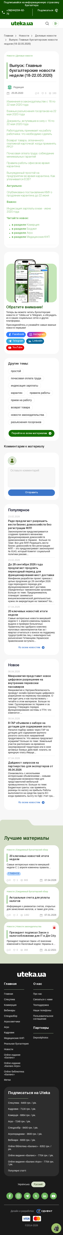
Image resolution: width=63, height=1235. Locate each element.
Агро (30, 233)
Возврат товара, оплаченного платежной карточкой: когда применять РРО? (31, 143)
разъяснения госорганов (26, 422)
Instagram (39, 334)
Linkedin (37, 341)
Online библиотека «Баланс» (14, 1073)
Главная (8, 993)
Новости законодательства (28, 926)
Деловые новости (24, 56)
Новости (11, 56)
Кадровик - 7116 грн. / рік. (22, 1109)
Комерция (33, 225)
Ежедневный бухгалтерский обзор (32, 850)
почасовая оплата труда (26, 378)
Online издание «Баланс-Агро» (12, 1064)
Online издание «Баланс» (12, 1056)
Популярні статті (17, 1170)
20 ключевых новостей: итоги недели (29, 858)
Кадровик (9, 1032)
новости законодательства (27, 414)
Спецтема (9, 999)
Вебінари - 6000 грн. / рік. (22, 1140)
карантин (16, 392)
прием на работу (21, 400)
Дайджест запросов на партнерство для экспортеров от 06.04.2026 (30, 766)
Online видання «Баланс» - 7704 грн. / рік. (30, 1155)
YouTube (17, 347)
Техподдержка (41, 1005)
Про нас (37, 993)
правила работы (40, 392)
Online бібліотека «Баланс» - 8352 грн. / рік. (29, 1147)
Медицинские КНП (38, 237)
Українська (23, 1184)
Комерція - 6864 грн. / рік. (22, 1115)
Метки (7, 1079)
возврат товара (20, 407)
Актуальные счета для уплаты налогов (29, 899)
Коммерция (10, 1005)
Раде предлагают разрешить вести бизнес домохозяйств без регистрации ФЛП (29, 525)
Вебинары (9, 1010)
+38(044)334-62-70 (15, 12)
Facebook (18, 334)
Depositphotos (40, 1037)
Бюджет (32, 229)
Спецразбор (10, 1016)
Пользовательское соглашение (43, 1017)
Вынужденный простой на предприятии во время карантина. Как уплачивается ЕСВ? (31, 176)
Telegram (17, 341)
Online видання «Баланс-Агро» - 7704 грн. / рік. (31, 1163)
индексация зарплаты (24, 385)
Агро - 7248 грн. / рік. (19, 1121)
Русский (38, 1184)
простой (16, 371)
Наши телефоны (42, 1010)
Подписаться (45, 10)
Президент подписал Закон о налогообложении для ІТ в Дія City (32, 934)
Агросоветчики (12, 1021)
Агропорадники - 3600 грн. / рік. (25, 1134)
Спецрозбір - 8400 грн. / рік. (23, 1127)
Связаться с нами (43, 999)
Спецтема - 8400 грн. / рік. (22, 1102)
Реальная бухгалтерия (16, 1043)
